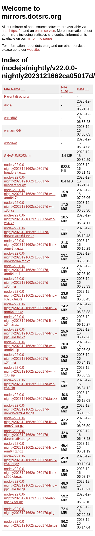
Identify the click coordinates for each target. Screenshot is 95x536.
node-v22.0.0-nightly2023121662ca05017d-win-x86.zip (29, 371)
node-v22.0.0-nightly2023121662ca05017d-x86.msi (26, 282)
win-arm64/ (12, 130)
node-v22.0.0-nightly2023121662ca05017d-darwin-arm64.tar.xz (26, 232)
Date (80, 89)
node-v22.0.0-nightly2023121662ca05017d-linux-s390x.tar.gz (30, 472)
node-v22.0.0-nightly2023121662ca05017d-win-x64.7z (29, 219)
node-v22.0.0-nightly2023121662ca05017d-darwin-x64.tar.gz (26, 434)
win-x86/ (10, 118)
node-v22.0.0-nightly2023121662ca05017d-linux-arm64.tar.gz (30, 447)
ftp (20, 31)
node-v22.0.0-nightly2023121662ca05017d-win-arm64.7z (29, 194)
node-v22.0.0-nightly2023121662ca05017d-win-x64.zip (29, 384)
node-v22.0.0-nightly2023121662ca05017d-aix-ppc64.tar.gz (29, 498)
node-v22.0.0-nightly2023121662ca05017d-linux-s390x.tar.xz (30, 295)
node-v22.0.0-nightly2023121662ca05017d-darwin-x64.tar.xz (26, 257)
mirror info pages (39, 38)
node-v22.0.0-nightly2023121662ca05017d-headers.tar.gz (26, 181)
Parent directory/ (16, 96)
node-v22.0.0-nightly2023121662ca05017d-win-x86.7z (29, 206)
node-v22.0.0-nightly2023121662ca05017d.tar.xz (30, 396)
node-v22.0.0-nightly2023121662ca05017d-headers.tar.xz (26, 168)
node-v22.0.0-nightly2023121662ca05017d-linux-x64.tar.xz (30, 320)
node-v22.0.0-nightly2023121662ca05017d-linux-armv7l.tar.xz (30, 244)
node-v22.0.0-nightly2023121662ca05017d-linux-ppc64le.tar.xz (30, 333)
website (33, 49)
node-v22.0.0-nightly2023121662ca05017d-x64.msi (26, 358)
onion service (45, 31)
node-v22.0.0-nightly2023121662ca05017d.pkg (29, 511)
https (13, 31)
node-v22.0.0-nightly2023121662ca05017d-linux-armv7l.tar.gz (30, 422)
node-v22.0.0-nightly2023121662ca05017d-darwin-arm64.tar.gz (26, 409)
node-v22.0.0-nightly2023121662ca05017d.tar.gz (30, 523)
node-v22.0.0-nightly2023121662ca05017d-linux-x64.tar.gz (30, 460)
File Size (64, 89)
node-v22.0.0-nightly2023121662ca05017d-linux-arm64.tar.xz (30, 308)
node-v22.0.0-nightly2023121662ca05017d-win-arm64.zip (29, 346)
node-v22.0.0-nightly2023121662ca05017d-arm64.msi (26, 270)
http (4, 31)
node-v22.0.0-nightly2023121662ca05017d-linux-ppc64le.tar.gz (30, 485)
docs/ (8, 105)
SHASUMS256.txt (17, 156)
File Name (12, 89)
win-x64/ (10, 143)
